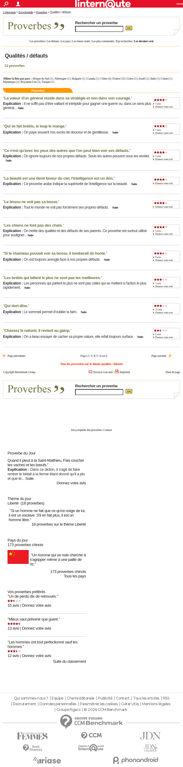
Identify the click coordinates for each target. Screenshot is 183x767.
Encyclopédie (25, 12)
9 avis (158, 257)
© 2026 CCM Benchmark (105, 710)
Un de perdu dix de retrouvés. (33, 596)
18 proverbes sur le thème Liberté (58, 524)
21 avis (158, 309)
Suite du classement (69, 661)
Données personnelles (57, 704)
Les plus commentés (103, 41)
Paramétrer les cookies (99, 704)
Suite (21, 108)
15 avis (13, 605)
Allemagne (60, 78)
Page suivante (158, 355)
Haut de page (173, 372)
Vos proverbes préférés (26, 591)
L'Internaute (9, 12)
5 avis (158, 230)
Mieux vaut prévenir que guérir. (33, 619)
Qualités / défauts (60, 12)
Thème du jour (19, 498)
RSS (166, 698)
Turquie (46, 81)
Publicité (105, 698)
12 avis (13, 655)
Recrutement (24, 704)
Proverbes (41, 12)
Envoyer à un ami (102, 372)
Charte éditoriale (80, 698)
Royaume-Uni (28, 81)
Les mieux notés (81, 41)
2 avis (158, 334)
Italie (153, 78)
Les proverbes (37, 41)
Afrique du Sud (40, 78)
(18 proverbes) (32, 503)
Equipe (57, 698)
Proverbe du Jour (22, 453)
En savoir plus (166, 410)
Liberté (13, 503)
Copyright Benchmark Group (19, 372)
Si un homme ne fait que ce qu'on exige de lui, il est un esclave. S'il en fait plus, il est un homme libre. (47, 515)
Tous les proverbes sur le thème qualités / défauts (91, 364)
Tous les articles (146, 698)
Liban (164, 78)
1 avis (158, 103)
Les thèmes (52, 41)
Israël (142, 78)
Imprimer (125, 372)
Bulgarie (76, 78)
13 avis (13, 628)
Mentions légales (156, 704)
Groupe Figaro (68, 710)
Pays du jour (18, 540)
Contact (107, 430)
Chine (104, 78)
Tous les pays (75, 576)
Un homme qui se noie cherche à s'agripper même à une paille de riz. (58, 559)
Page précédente (16, 355)
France (116, 78)
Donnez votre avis (164, 106)
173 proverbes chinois (25, 544)
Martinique (9, 81)
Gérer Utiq (130, 704)
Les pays (65, 41)
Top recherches (124, 41)
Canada (91, 78)
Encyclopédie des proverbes (86, 430)
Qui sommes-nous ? (31, 698)
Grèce (130, 78)
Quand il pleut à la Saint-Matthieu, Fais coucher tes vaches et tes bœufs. (46, 462)
